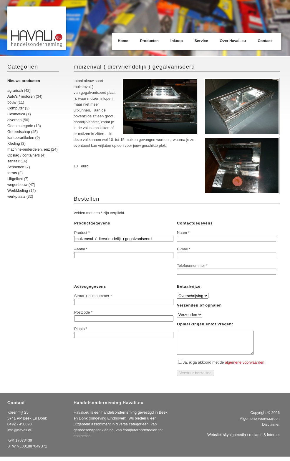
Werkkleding (17, 190)
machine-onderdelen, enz (28, 149)
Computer (15, 108)
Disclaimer (271, 429)
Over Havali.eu (233, 41)
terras (12, 173)
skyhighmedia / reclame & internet (251, 439)
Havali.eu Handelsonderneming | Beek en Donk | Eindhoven (36, 28)
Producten (149, 41)
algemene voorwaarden (244, 367)
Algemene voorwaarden (260, 423)
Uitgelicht (15, 179)
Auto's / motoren (21, 96)
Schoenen (15, 167)
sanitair (13, 161)
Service (201, 41)
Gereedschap (18, 131)
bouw (11, 102)
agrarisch (15, 90)
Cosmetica (16, 114)
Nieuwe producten (23, 81)
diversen (14, 120)
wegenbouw (17, 184)
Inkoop (176, 41)
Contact (265, 41)
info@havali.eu (19, 434)
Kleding (13, 143)
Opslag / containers (23, 155)
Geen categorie (20, 126)
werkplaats (16, 196)
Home (123, 41)
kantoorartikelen (20, 137)
